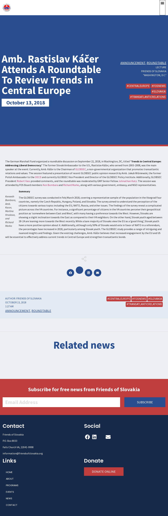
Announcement (133, 63)
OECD (38, 177)
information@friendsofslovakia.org (23, 453)
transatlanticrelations (149, 97)
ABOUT (10, 478)
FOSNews (159, 86)
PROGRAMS (12, 485)
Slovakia (160, 91)
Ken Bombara (50, 185)
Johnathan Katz (127, 181)
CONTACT (11, 505)
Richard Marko (71, 185)
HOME (9, 472)
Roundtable (156, 63)
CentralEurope (138, 86)
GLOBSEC (80, 169)
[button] (162, 7)
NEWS (9, 498)
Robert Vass (23, 181)
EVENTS (10, 492)
